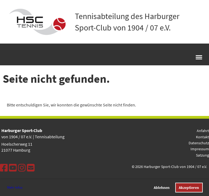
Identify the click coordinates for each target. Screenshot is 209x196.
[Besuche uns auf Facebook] (4, 168)
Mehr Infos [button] (14, 187)
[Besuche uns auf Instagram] (22, 168)
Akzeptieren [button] (189, 187)
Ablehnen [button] (162, 187)
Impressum (199, 148)
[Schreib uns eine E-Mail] (31, 168)
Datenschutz (199, 142)
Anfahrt (203, 130)
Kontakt (202, 136)
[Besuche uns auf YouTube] (13, 168)
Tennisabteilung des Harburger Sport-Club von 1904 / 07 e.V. (127, 22)
